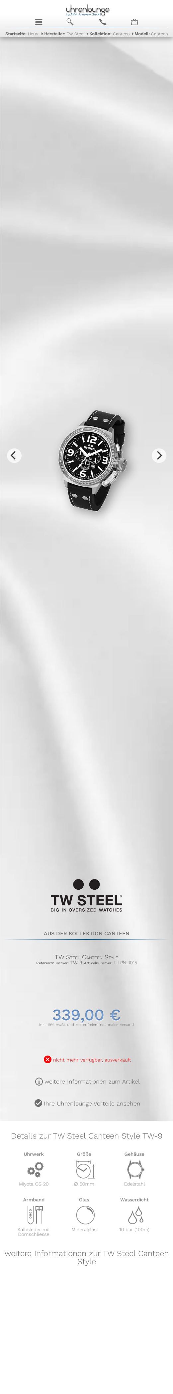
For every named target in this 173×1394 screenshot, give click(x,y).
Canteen (109, 33)
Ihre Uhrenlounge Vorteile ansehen (92, 1103)
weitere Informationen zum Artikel (92, 1081)
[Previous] (14, 455)
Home (22, 33)
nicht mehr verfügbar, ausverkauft (92, 1060)
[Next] (159, 455)
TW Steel (64, 33)
